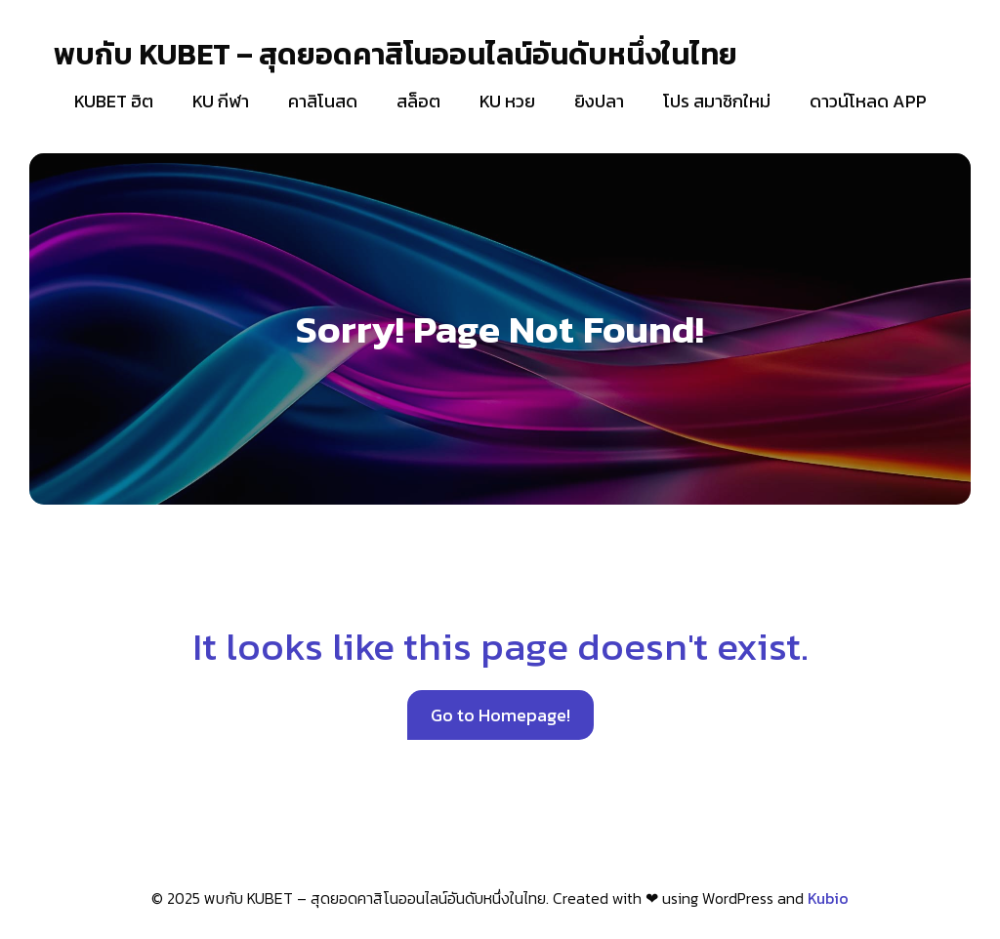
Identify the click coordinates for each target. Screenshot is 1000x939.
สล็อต (418, 101)
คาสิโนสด (322, 101)
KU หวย (507, 101)
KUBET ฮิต (113, 101)
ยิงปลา (599, 101)
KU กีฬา (220, 101)
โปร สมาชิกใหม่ (717, 101)
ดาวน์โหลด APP (868, 101)
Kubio (828, 898)
